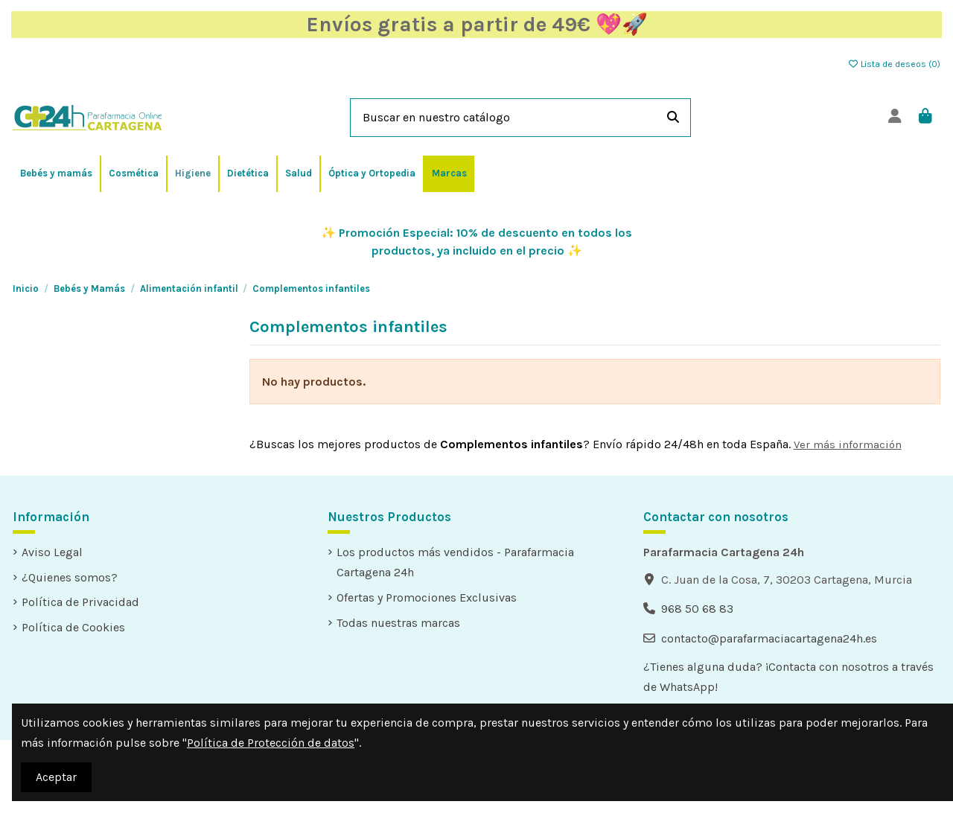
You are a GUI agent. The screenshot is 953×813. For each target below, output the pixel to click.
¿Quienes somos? (70, 577)
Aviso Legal (52, 552)
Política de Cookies (73, 627)
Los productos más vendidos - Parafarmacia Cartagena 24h (455, 562)
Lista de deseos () (893, 64)
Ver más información (848, 444)
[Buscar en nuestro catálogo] (673, 117)
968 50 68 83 (697, 609)
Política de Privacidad (80, 602)
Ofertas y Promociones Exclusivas (427, 597)
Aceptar (56, 777)
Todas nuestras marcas (398, 623)
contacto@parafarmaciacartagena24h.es (769, 638)
